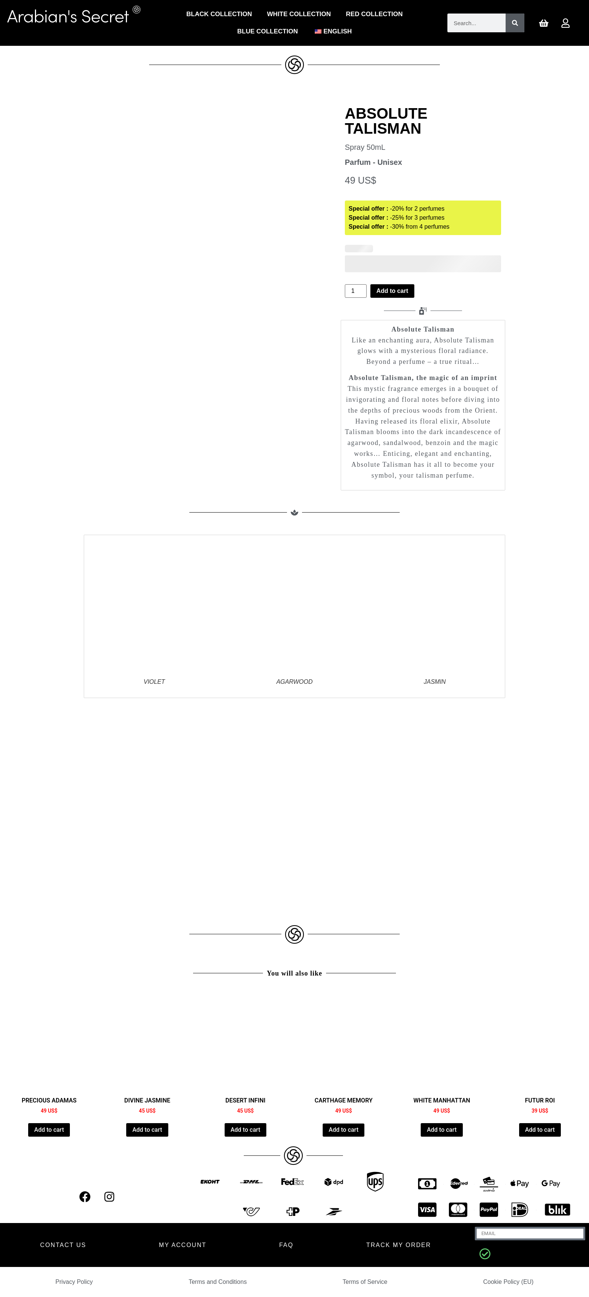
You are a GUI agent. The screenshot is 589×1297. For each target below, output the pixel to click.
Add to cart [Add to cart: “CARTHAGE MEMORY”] (343, 1129)
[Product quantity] (356, 291)
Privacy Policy (74, 1282)
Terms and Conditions (218, 1282)
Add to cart (392, 291)
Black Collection (219, 14)
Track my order (398, 1245)
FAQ (286, 1245)
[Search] (515, 23)
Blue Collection (267, 31)
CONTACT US (63, 1245)
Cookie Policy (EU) (508, 1282)
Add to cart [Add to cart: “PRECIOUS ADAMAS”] (49, 1129)
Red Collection (374, 14)
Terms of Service (365, 1282)
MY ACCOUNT (182, 1245)
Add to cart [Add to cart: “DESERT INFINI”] (245, 1129)
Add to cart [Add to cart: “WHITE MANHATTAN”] (441, 1129)
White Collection (299, 14)
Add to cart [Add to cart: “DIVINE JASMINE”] (147, 1129)
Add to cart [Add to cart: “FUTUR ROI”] (540, 1129)
